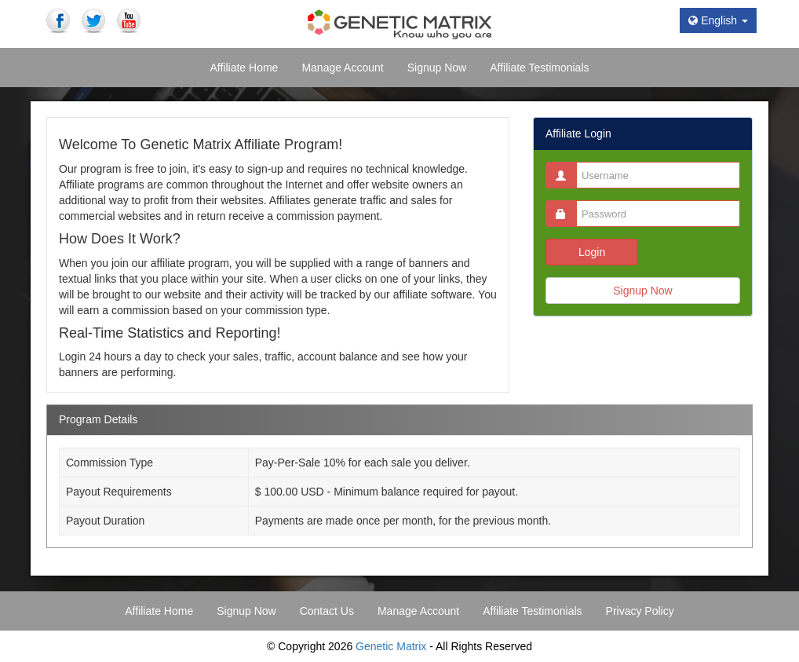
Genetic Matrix (391, 646)
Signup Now (643, 290)
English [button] (718, 20)
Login (591, 252)
